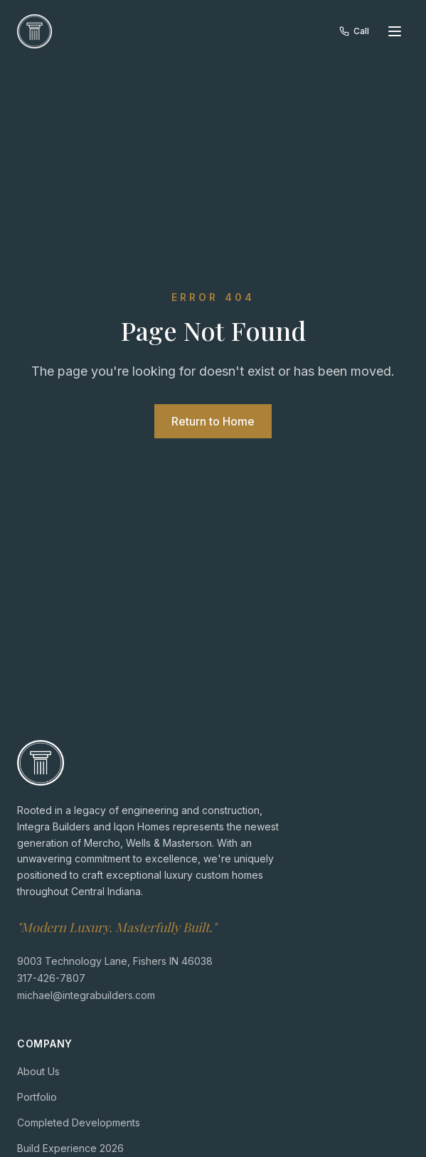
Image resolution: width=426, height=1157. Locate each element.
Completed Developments (78, 1122)
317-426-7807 (51, 977)
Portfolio (37, 1096)
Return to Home (213, 421)
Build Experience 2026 (70, 1147)
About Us (38, 1070)
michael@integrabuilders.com (86, 994)
